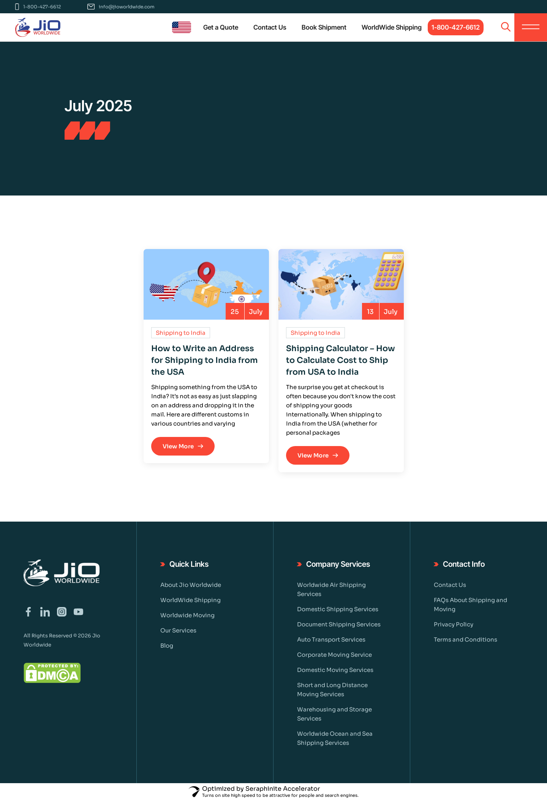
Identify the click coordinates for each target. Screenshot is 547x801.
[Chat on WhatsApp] (532, 761)
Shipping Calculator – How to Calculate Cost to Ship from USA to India (340, 360)
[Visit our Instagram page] (61, 612)
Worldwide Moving (187, 615)
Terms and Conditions (465, 639)
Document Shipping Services (339, 624)
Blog (166, 645)
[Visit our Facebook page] (28, 612)
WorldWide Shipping (190, 600)
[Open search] (505, 27)
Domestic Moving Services (335, 669)
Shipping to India (181, 332)
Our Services (178, 630)
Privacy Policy (453, 624)
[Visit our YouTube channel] (78, 612)
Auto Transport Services (331, 639)
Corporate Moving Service (334, 654)
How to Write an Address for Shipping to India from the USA (204, 360)
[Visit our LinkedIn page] (45, 612)
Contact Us (450, 584)
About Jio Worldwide (190, 584)
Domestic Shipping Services (337, 609)
